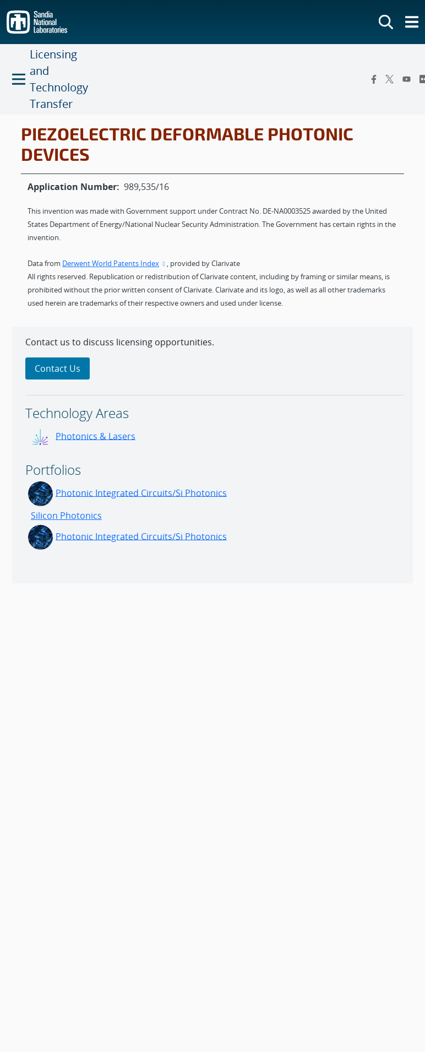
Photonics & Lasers (95, 436)
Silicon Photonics (66, 515)
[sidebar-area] (212, 455)
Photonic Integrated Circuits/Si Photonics (141, 492)
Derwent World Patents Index (114, 263)
